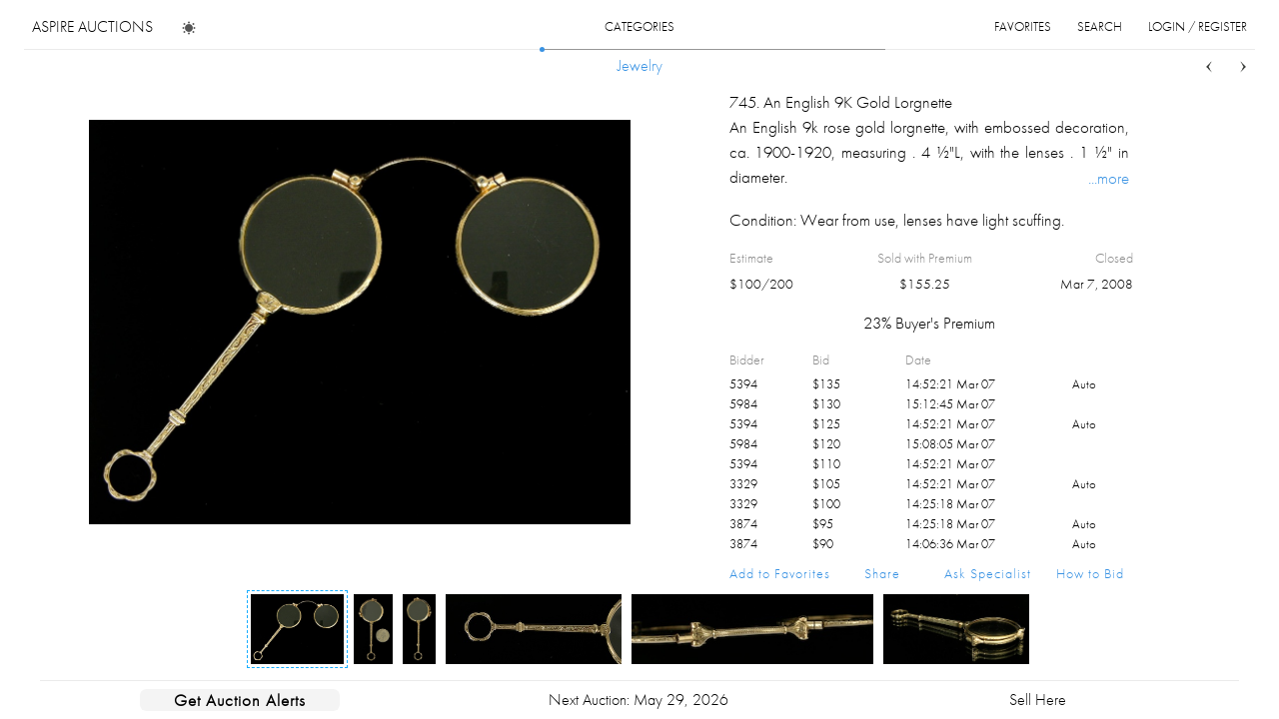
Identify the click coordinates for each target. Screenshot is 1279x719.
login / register (1197, 26)
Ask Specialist (987, 573)
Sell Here (1037, 699)
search (1099, 26)
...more (1108, 178)
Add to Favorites (779, 573)
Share (882, 573)
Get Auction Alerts (240, 700)
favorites (1022, 26)
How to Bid (1090, 573)
